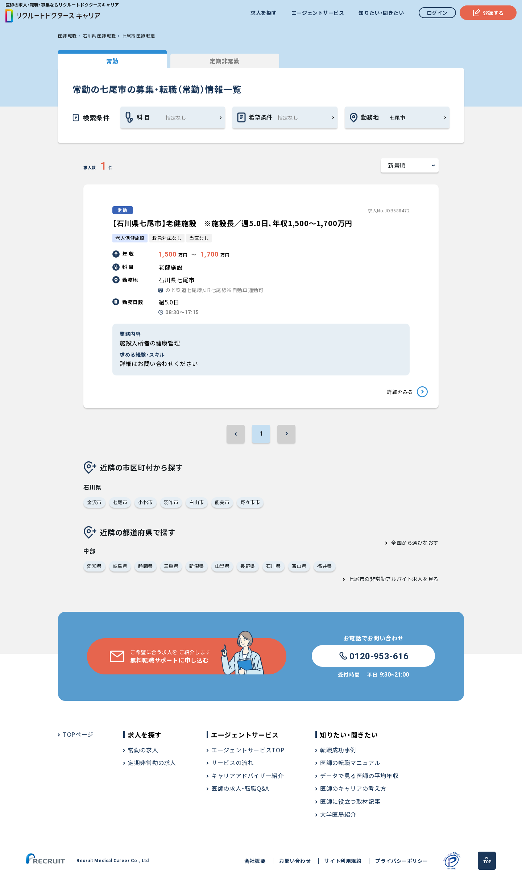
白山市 (196, 502)
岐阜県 (120, 565)
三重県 (171, 565)
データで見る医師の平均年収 (359, 775)
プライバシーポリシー (401, 861)
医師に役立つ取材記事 (350, 801)
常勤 (112, 61)
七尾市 (120, 502)
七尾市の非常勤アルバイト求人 (386, 578)
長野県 (247, 565)
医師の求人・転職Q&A (240, 788)
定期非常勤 (225, 61)
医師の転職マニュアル (350, 762)
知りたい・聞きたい (381, 12)
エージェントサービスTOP (247, 749)
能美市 (222, 502)
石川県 (273, 565)
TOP (487, 860)
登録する (488, 12)
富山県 (299, 565)
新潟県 (196, 565)
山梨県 (222, 565)
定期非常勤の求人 (152, 762)
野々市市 (250, 502)
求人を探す (263, 12)
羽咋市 (171, 502)
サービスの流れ (232, 762)
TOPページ (78, 734)
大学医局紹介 (338, 814)
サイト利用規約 (342, 861)
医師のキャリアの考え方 (353, 788)
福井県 (324, 565)
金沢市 (94, 502)
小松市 (145, 502)
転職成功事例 (338, 749)
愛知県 (94, 565)
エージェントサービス (317, 12)
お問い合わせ (295, 861)
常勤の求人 (143, 749)
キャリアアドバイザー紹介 (247, 775)
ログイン (437, 12)
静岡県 (145, 565)
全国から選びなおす (415, 542)
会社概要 (254, 861)
